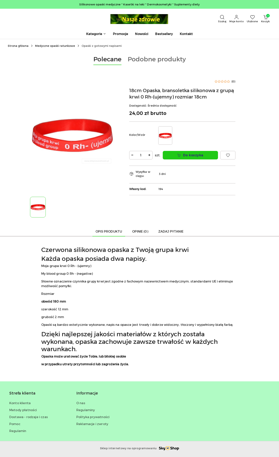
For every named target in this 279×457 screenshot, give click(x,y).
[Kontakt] (186, 34)
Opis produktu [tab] (109, 231)
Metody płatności (23, 410)
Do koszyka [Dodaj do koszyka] (190, 155)
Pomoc (14, 424)
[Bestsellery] (164, 34)
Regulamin (17, 431)
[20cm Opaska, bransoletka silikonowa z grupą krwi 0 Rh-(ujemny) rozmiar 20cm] (165, 136)
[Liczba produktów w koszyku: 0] (265, 19)
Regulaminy (85, 410)
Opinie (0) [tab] (140, 231)
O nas (80, 403)
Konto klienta (20, 403)
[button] (96, 34)
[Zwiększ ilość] (149, 155)
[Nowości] (141, 34)
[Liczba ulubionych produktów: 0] (252, 19)
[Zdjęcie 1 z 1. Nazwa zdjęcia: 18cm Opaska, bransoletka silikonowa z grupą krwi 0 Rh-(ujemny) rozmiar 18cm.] (38, 207)
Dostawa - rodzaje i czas (28, 417)
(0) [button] (233, 81)
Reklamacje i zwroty (92, 424)
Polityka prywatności (92, 417)
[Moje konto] (236, 19)
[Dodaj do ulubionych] (227, 155)
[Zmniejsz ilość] (132, 155)
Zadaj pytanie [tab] (170, 231)
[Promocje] (120, 34)
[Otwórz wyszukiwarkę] (222, 19)
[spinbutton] (141, 155)
